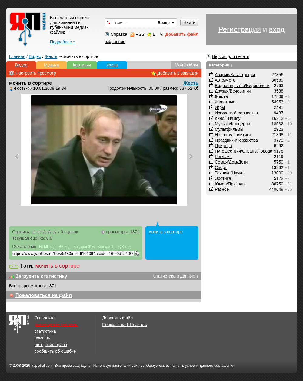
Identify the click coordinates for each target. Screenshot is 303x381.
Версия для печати (230, 56)
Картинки (82, 64)
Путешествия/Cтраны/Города (243, 151)
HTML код (47, 246)
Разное (222, 189)
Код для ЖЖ (84, 246)
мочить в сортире (57, 265)
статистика (45, 331)
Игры (220, 107)
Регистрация (239, 29)
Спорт (221, 167)
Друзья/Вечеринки (233, 91)
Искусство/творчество (236, 112)
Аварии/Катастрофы (235, 74)
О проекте (45, 317)
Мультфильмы (229, 129)
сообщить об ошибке (55, 351)
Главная (17, 56)
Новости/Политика (233, 134)
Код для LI (106, 246)
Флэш (112, 64)
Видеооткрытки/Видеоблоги (242, 85)
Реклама (223, 156)
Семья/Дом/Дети (231, 162)
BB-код (65, 246)
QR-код (124, 246)
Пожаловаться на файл (43, 295)
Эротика (223, 178)
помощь (42, 337)
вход (277, 29)
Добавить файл (117, 317)
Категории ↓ (221, 65)
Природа (223, 145)
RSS (139, 34)
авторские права (51, 344)
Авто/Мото (225, 80)
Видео (35, 56)
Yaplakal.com (42, 365)
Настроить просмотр (35, 73)
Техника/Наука (229, 172)
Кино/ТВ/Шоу (228, 118)
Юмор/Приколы (230, 183)
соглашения (224, 365)
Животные (225, 101)
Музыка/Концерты (232, 123)
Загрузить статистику (41, 276)
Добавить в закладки (177, 73)
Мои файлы (186, 64)
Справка (119, 34)
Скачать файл (24, 246)
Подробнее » (62, 41)
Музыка (51, 64)
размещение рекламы (56, 324)
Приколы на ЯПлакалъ (124, 324)
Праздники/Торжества (236, 140)
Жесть (51, 56)
